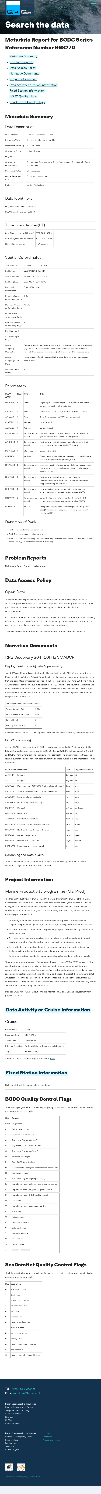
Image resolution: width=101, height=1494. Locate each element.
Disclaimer (47, 1444)
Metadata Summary (24, 56)
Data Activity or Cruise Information (35, 85)
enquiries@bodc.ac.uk (27, 1401)
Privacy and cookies (51, 1448)
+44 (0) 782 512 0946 (22, 1396)
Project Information (24, 79)
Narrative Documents (25, 73)
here (52, 1067)
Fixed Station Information (28, 90)
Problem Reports (22, 62)
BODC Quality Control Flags (40, 1107)
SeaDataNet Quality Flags (28, 102)
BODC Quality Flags (24, 96)
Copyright (47, 1441)
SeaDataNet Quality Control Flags (48, 1272)
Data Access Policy (23, 68)
